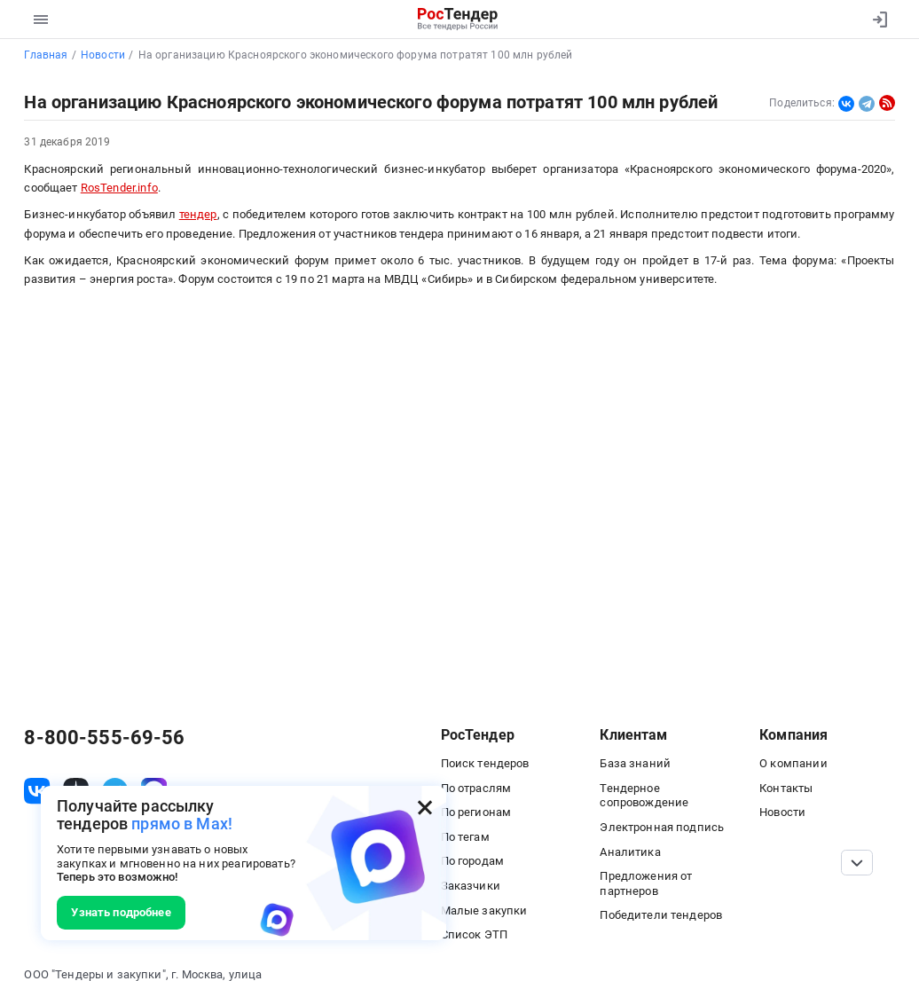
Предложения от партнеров (646, 883)
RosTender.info (119, 187)
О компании (793, 763)
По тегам (465, 837)
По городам (472, 860)
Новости (782, 812)
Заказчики (470, 885)
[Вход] (876, 19)
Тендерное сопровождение (644, 795)
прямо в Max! (181, 823)
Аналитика (630, 852)
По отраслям (476, 788)
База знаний (635, 763)
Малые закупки (484, 910)
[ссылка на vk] (37, 791)
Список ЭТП (474, 934)
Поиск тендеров (485, 763)
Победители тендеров (661, 915)
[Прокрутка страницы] (857, 862)
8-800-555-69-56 (104, 738)
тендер (198, 214)
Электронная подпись (662, 827)
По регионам (476, 812)
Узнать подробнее (120, 912)
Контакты (786, 788)
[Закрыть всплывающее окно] (425, 807)
